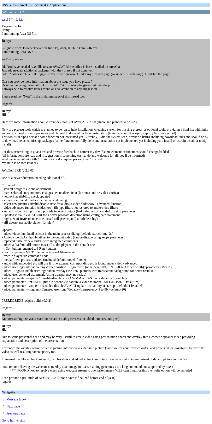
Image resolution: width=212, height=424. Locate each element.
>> (21, 19)
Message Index (16, 399)
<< (3, 19)
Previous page (15, 413)
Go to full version (13, 420)
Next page (13, 406)
